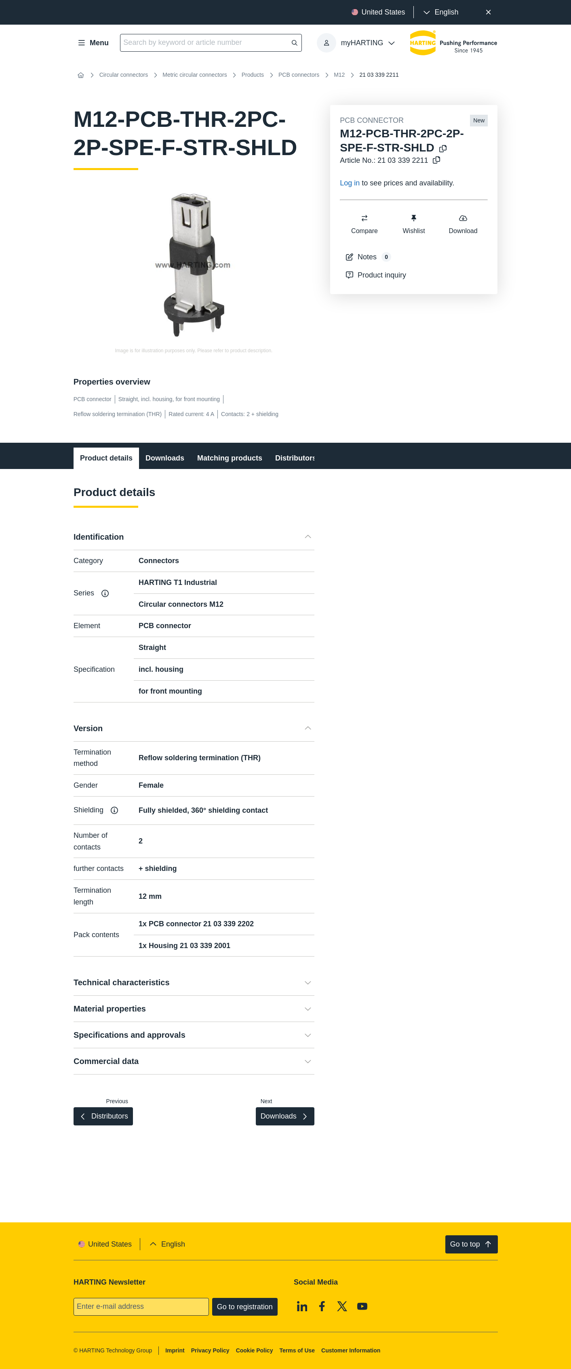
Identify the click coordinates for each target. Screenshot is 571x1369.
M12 (339, 74)
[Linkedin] (302, 1306)
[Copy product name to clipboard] (441, 149)
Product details (106, 458)
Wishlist (414, 224)
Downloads (164, 458)
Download (463, 224)
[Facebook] (322, 1306)
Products (253, 74)
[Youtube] (362, 1306)
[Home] (81, 75)
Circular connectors (123, 74)
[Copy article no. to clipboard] (435, 160)
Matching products (229, 458)
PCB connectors (298, 74)
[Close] (489, 12)
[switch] (364, 218)
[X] (342, 1306)
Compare (364, 224)
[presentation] (440, 12)
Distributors (295, 458)
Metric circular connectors (194, 74)
